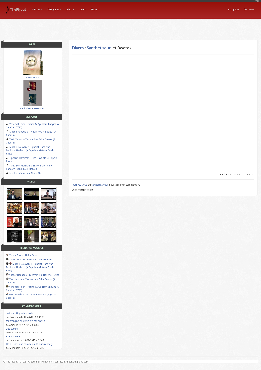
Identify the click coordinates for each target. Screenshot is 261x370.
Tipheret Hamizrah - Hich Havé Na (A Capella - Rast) (32, 159)
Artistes (37, 9)
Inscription (233, 9)
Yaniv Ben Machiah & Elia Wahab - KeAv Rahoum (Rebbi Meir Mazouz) (29, 167)
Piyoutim (95, 9)
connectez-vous (100, 184)
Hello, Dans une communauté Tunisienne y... (30, 344)
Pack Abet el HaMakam (32, 95)
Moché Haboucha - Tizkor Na (23, 173)
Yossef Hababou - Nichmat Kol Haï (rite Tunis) (32, 274)
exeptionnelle (13, 336)
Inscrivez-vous (79, 184)
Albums (70, 9)
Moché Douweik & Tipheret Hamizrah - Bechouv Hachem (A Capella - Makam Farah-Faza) (30, 150)
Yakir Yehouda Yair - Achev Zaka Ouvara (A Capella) (30, 141)
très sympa (12, 328)
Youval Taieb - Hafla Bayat (22, 255)
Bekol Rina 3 (33, 64)
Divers (78, 48)
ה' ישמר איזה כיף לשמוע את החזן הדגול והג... (26, 321)
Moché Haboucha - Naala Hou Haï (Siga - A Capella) (31, 133)
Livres (82, 9)
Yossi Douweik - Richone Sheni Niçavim (29, 259)
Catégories (54, 9)
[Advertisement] (130, 26)
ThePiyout (16, 9)
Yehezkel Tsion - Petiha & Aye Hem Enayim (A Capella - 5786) (32, 125)
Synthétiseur (99, 48)
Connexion (249, 9)
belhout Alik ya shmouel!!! (19, 313)
